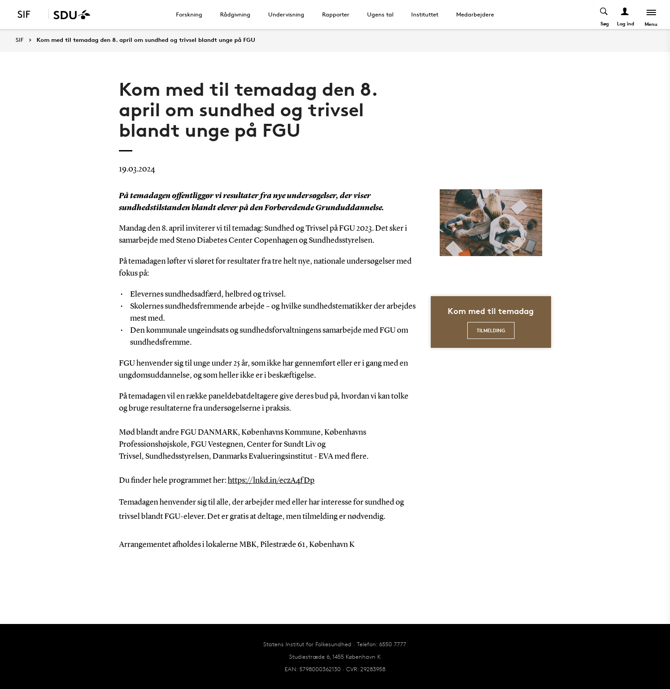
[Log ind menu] (624, 14)
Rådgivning (235, 14)
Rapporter (335, 14)
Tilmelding (491, 330)
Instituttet (424, 14)
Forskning (189, 14)
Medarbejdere (475, 14)
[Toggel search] (604, 14)
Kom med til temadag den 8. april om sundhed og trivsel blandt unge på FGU (146, 40)
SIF (20, 40)
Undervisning (286, 14)
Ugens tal (380, 14)
